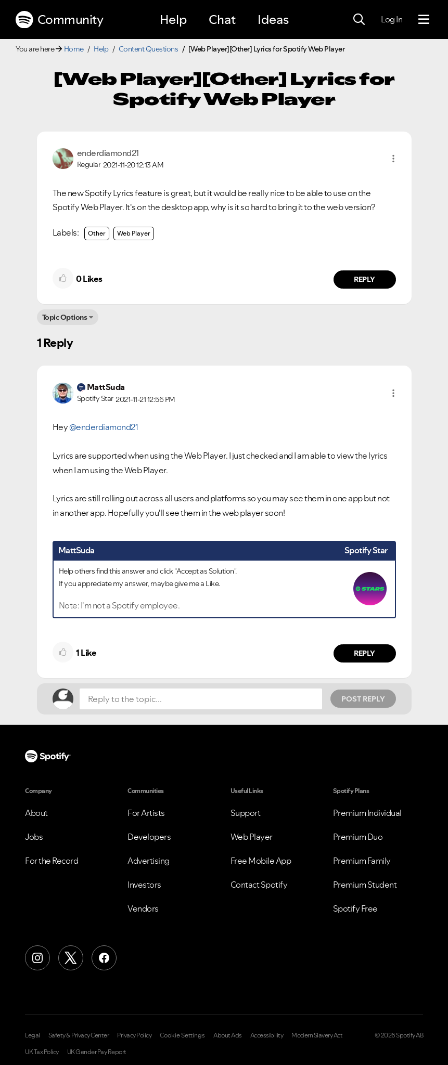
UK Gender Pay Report (96, 1052)
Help (173, 19)
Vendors (143, 908)
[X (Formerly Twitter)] (70, 957)
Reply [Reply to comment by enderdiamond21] (364, 279)
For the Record (51, 860)
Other (97, 233)
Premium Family (362, 860)
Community (59, 20)
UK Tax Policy (42, 1052)
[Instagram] (37, 957)
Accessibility (267, 1035)
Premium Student (365, 884)
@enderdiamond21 (103, 427)
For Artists (146, 813)
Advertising (148, 860)
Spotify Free (355, 908)
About (36, 813)
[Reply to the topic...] (201, 699)
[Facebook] (104, 957)
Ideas (273, 19)
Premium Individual (367, 813)
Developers (149, 836)
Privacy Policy (134, 1035)
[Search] (359, 20)
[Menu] (423, 19)
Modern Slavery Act (316, 1035)
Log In (391, 19)
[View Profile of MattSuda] (106, 387)
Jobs (34, 836)
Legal (32, 1035)
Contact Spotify (259, 884)
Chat (222, 19)
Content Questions (148, 49)
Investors (144, 884)
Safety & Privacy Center (78, 1035)
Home (74, 49)
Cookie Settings (182, 1035)
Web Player (133, 233)
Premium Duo (358, 836)
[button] (393, 158)
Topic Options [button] (64, 317)
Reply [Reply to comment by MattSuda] (364, 653)
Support (246, 813)
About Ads (227, 1035)
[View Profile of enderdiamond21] (108, 153)
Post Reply (363, 699)
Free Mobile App (261, 860)
